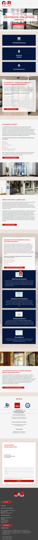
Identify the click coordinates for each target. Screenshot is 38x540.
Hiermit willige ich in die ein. (13, 478)
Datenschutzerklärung (17, 478)
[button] (30, 4)
